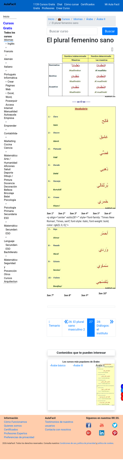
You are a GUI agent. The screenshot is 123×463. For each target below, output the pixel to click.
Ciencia (8, 147)
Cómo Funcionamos (15, 421)
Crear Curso (63, 8)
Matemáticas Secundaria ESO (11, 229)
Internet (8, 108)
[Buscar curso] (72, 31)
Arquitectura (11, 281)
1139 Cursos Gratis (44, 4)
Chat (59, 4)
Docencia (9, 183)
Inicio (6, 16)
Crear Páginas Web (10, 85)
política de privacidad (86, 443)
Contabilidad (11, 133)
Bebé (7, 196)
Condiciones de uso (68, 443)
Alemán (8, 59)
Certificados (11, 429)
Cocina (8, 144)
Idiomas (8, 39)
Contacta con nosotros (58, 429)
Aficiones (9, 166)
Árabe (89, 19)
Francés (8, 51)
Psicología (10, 199)
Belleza (8, 189)
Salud (7, 169)
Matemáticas (11, 155)
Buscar (110, 31)
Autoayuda (10, 114)
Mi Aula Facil (112, 4)
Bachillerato (10, 252)
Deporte (8, 172)
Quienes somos (13, 425)
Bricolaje (9, 193)
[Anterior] (74, 327)
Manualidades (12, 111)
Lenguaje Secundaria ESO (11, 245)
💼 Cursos (64, 19)
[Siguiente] (105, 327)
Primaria (9, 211)
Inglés (11, 43)
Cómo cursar (71, 4)
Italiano (8, 66)
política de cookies (105, 443)
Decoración (10, 186)
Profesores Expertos (15, 433)
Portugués (10, 74)
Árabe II (101, 19)
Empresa (9, 118)
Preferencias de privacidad (19, 437)
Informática (10, 77)
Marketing (9, 141)
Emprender (10, 125)
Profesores (48, 8)
